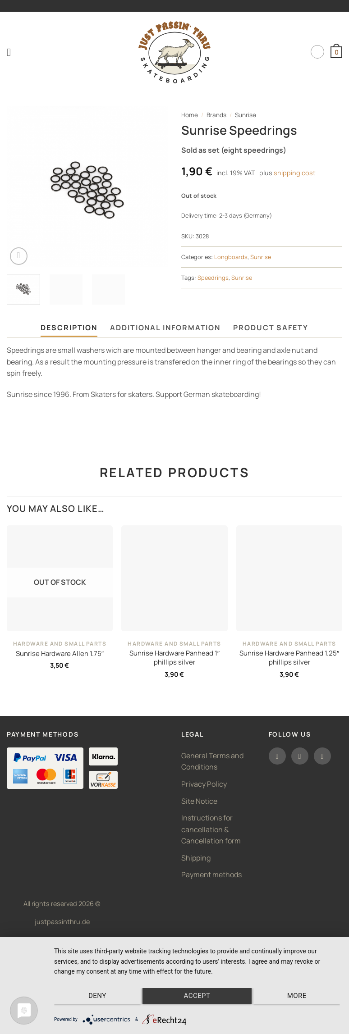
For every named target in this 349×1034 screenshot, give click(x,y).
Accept (197, 996)
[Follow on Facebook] (277, 756)
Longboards (231, 257)
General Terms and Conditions (212, 761)
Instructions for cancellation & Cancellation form (211, 829)
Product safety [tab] (270, 328)
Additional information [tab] (165, 328)
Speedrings (213, 277)
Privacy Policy (204, 784)
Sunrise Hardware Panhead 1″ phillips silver (174, 658)
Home (189, 115)
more (298, 996)
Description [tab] (69, 328)
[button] (12, 52)
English (317, 52)
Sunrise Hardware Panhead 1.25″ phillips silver (289, 658)
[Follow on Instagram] (299, 756)
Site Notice (199, 801)
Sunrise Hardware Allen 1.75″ (60, 653)
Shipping (196, 858)
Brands (216, 115)
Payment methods (211, 874)
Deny (96, 996)
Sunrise (245, 115)
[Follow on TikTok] (322, 756)
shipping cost (295, 173)
